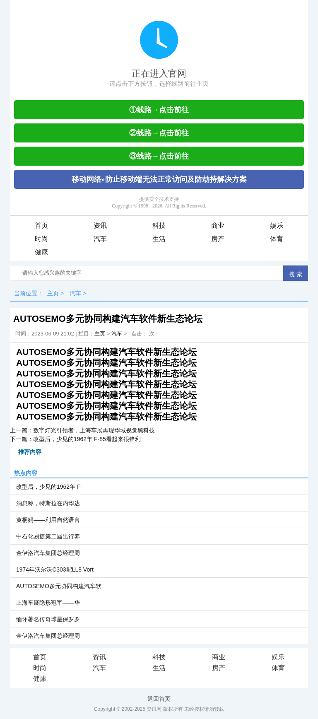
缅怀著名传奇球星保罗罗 (48, 619)
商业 (217, 225)
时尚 (41, 238)
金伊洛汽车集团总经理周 (48, 553)
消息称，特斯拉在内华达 (48, 503)
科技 (159, 225)
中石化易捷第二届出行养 (48, 536)
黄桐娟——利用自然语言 (48, 519)
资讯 (100, 225)
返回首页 (159, 698)
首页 (41, 225)
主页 (53, 293)
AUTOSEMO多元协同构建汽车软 (58, 586)
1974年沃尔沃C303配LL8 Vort (55, 569)
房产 (217, 238)
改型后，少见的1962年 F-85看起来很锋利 (87, 439)
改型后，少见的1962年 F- (49, 486)
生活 (159, 238)
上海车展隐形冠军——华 (48, 602)
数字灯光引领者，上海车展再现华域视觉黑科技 (94, 430)
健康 (41, 252)
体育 (276, 238)
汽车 (100, 238)
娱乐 (276, 225)
